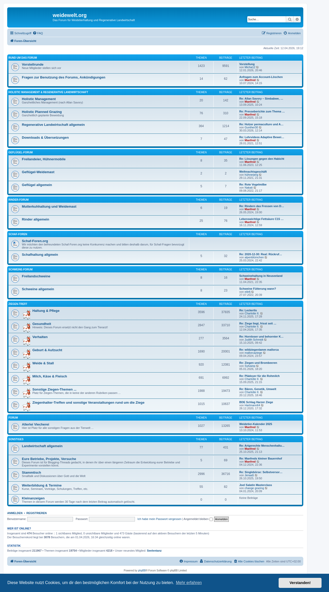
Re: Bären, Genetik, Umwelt (257, 389)
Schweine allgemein (38, 289)
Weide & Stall (43, 363)
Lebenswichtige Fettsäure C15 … (261, 218)
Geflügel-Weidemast (38, 172)
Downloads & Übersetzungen (45, 137)
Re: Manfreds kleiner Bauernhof (260, 458)
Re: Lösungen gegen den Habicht (261, 158)
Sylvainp (250, 365)
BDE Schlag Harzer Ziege (256, 402)
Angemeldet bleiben (198, 518)
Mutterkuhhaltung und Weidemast (49, 206)
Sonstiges (15, 439)
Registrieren (36, 513)
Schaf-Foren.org (35, 241)
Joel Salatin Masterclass (255, 485)
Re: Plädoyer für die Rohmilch (259, 375)
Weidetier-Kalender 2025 (255, 424)
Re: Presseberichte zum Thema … (262, 111)
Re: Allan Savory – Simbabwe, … (261, 98)
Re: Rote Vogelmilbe (253, 184)
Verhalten (40, 337)
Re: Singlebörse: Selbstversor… (260, 472)
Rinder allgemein (35, 219)
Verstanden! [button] (300, 583)
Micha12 (250, 67)
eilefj (248, 291)
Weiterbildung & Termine (42, 485)
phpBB (142, 570)
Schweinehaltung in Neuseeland (260, 275)
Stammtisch (31, 472)
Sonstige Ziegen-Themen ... (54, 389)
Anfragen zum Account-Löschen (261, 76)
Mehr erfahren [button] (189, 582)
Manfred (250, 80)
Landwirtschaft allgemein (42, 446)
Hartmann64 (252, 405)
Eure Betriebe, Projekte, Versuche (49, 459)
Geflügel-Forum (20, 152)
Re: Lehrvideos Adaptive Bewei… (261, 137)
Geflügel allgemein (37, 185)
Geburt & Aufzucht (47, 350)
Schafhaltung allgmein (40, 255)
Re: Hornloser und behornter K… (261, 336)
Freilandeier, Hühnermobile (44, 159)
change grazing (254, 488)
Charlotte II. (252, 313)
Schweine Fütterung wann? (257, 288)
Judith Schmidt (254, 339)
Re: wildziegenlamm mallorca (259, 349)
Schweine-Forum (20, 269)
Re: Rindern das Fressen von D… (261, 206)
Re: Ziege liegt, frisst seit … (257, 323)
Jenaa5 (249, 475)
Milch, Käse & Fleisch (49, 376)
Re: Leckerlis (248, 310)
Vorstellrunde (32, 64)
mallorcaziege (253, 352)
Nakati (249, 187)
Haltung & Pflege (46, 311)
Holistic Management (39, 99)
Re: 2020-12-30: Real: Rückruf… (260, 254)
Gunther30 (251, 127)
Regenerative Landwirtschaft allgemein (53, 125)
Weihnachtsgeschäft (253, 171)
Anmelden (15, 513)
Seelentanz (154, 550)
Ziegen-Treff (17, 304)
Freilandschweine (36, 276)
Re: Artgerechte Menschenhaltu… (262, 445)
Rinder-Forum (18, 199)
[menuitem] (38, 33)
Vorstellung (247, 64)
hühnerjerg (251, 174)
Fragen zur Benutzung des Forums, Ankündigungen (63, 77)
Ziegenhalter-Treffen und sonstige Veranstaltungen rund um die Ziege (88, 402)
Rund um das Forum (22, 57)
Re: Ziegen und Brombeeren (258, 362)
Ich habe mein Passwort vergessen (159, 518)
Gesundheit (41, 324)
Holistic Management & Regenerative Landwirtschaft (48, 92)
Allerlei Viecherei (35, 424)
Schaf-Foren (17, 234)
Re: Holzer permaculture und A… (261, 124)
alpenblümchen (254, 257)
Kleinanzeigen (33, 498)
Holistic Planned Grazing (42, 112)
